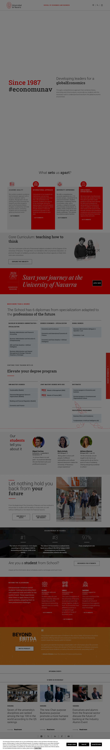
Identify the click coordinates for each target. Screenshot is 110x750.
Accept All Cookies (96, 744)
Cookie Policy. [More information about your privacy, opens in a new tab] (37, 748)
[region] (55, 744)
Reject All (84, 744)
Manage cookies (72, 744)
